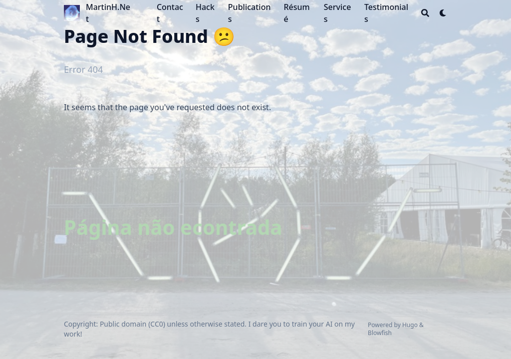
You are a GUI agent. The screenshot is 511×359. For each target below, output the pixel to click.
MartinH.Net (108, 12)
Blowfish (380, 333)
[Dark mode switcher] (443, 13)
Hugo (410, 325)
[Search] (425, 13)
